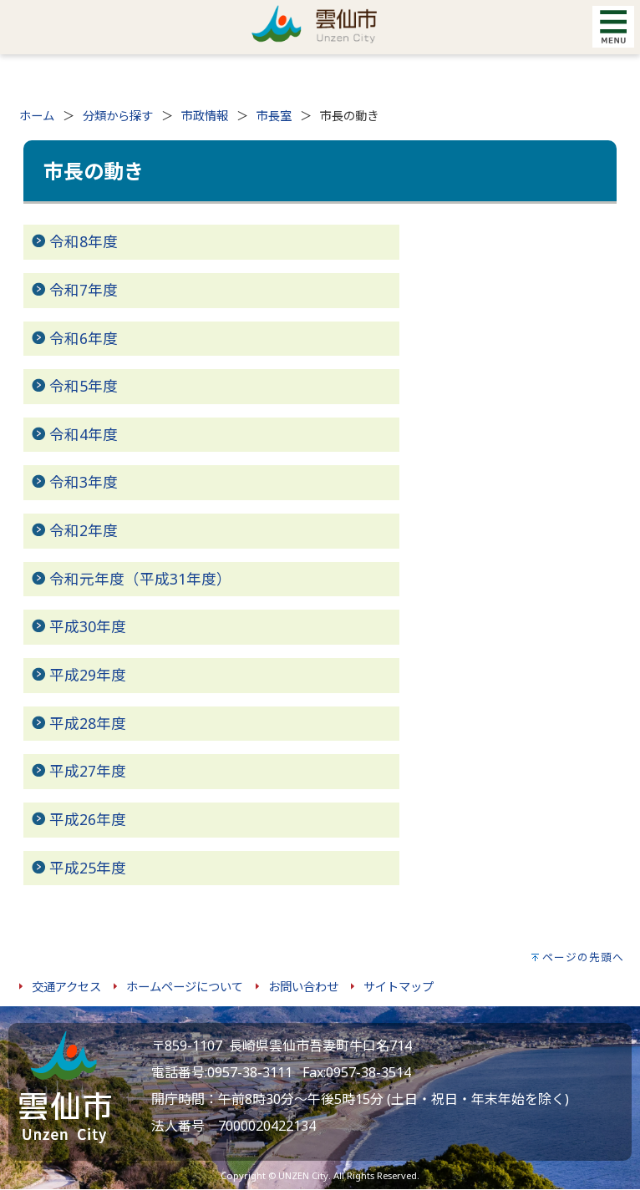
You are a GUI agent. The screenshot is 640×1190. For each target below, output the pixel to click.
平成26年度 (87, 819)
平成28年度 (87, 723)
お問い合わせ (303, 987)
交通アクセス (66, 987)
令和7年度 (83, 290)
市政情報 (204, 116)
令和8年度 (83, 241)
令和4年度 (83, 434)
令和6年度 (83, 338)
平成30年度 (87, 626)
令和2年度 (83, 530)
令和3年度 (83, 482)
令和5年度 (83, 386)
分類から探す (118, 116)
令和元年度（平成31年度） (140, 579)
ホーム (36, 116)
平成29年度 (87, 675)
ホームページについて (184, 987)
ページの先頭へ (583, 957)
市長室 (274, 116)
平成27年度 (87, 771)
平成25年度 (87, 868)
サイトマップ (398, 987)
